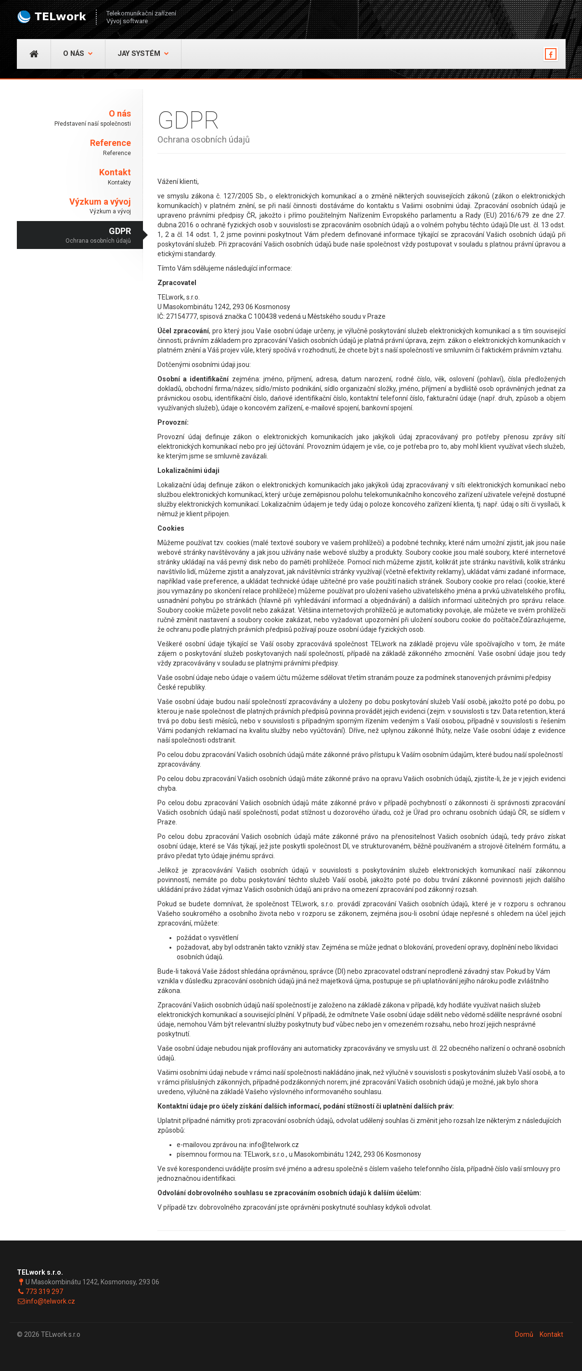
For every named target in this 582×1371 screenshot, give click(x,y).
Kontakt (74, 177)
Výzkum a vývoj (74, 206)
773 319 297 (44, 1291)
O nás (78, 54)
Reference (74, 147)
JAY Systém (143, 54)
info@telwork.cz (50, 1301)
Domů (524, 1334)
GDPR (74, 236)
